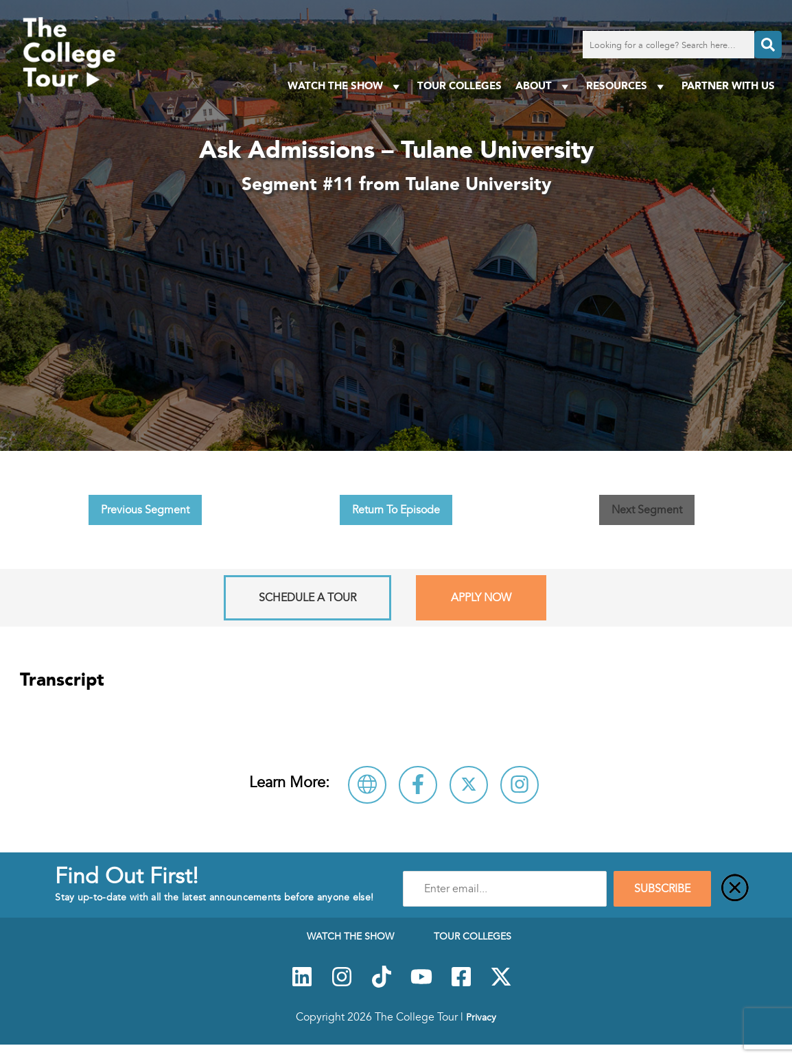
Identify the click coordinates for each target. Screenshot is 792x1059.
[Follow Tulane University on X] (469, 785)
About (543, 86)
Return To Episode (396, 510)
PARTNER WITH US (728, 85)
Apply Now (481, 598)
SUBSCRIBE (662, 889)
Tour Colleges (459, 85)
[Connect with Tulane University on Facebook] (418, 785)
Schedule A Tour (307, 598)
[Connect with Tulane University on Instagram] (519, 785)
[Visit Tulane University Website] (367, 785)
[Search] (768, 44)
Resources (627, 86)
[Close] (735, 889)
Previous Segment (145, 510)
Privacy (481, 1017)
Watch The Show (346, 86)
